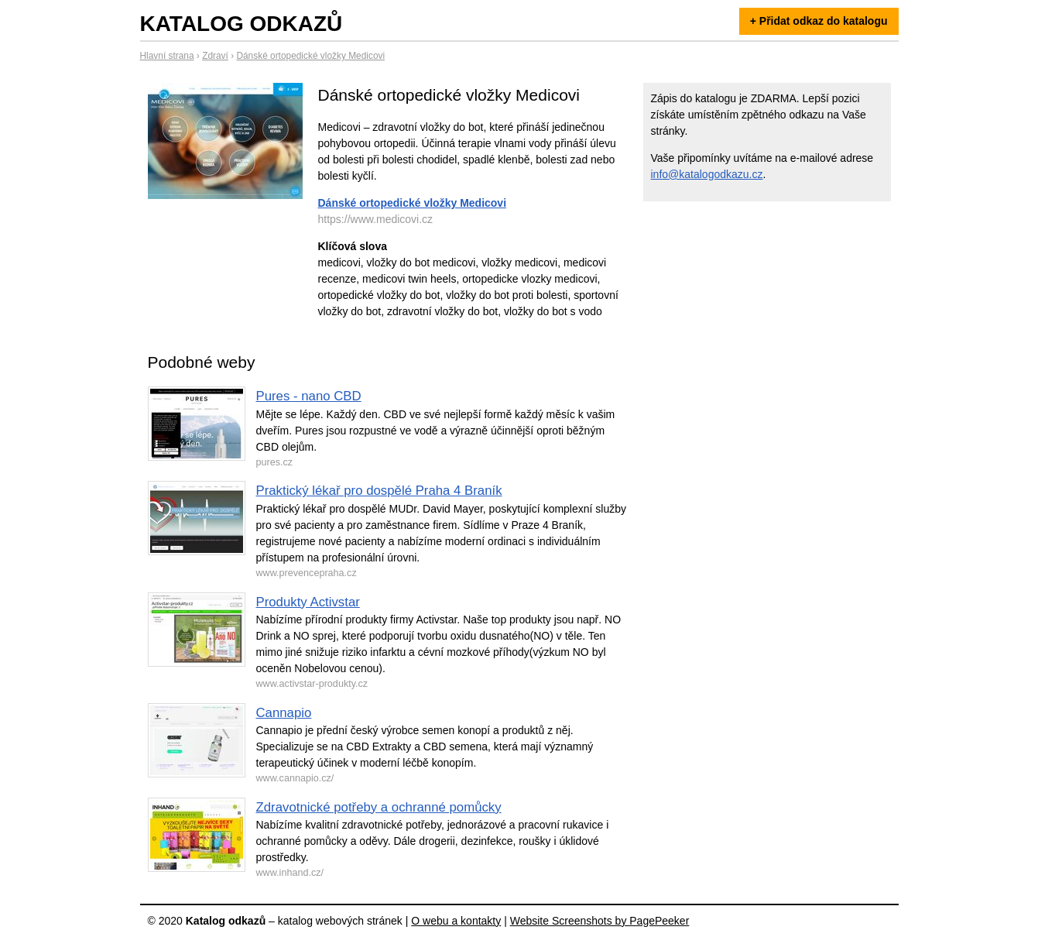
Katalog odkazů (241, 24)
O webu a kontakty (456, 921)
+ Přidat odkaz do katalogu (819, 21)
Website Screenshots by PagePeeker (600, 921)
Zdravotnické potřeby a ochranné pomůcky (379, 807)
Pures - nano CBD (308, 396)
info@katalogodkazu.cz (707, 174)
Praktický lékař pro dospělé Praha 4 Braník (379, 490)
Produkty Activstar (308, 602)
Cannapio (284, 712)
